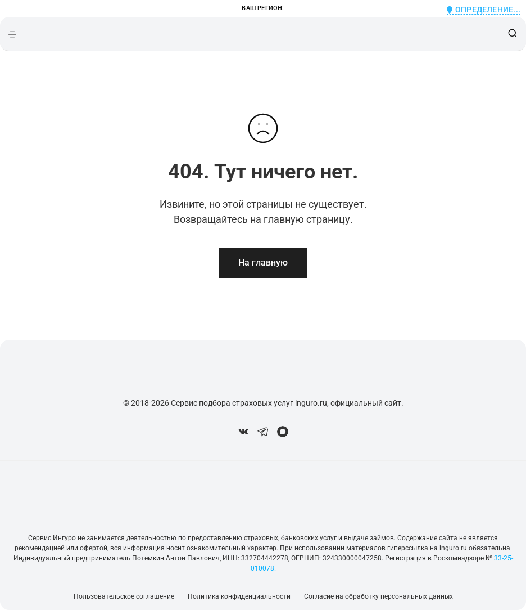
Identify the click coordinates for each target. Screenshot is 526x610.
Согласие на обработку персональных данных (378, 596)
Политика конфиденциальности (239, 596)
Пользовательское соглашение (124, 596)
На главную (263, 262)
